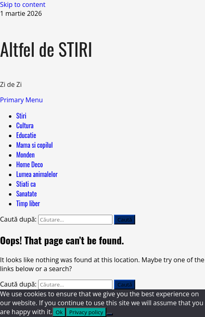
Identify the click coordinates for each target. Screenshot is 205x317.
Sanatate (26, 193)
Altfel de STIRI (46, 49)
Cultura (24, 125)
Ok (59, 312)
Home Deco (29, 164)
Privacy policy (86, 312)
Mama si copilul (34, 145)
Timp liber (28, 203)
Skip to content (22, 4)
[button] (21, 99)
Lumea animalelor (37, 174)
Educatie (26, 135)
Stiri (21, 116)
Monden (25, 155)
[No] (109, 314)
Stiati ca (26, 184)
